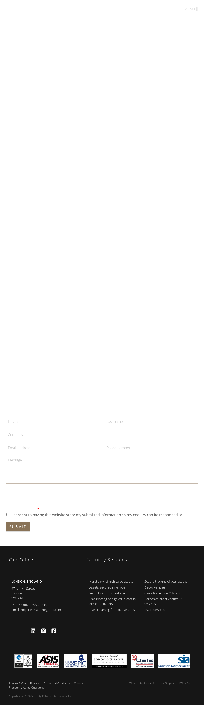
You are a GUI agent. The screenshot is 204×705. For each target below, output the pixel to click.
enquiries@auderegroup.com (40, 610)
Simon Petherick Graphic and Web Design (169, 683)
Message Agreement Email (29, 490)
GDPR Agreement (22, 509)
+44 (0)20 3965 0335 (32, 605)
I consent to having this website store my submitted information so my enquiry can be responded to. (97, 514)
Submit (17, 526)
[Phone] (151, 447)
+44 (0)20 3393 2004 (149, 9)
